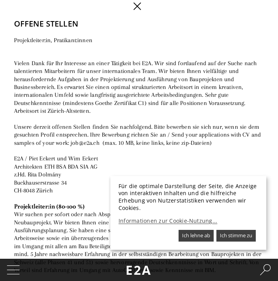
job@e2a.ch (85, 142)
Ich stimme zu (236, 235)
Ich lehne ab (196, 235)
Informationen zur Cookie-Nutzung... (168, 220)
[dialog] (188, 213)
